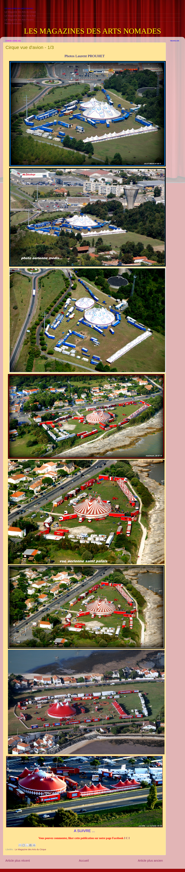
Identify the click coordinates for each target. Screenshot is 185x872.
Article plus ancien (150, 860)
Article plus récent (17, 860)
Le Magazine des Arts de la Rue (20, 15)
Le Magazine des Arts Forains (19, 19)
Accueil (84, 860)
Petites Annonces (13, 23)
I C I (127, 838)
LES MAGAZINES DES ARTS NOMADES (92, 31)
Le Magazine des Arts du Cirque (20, 12)
